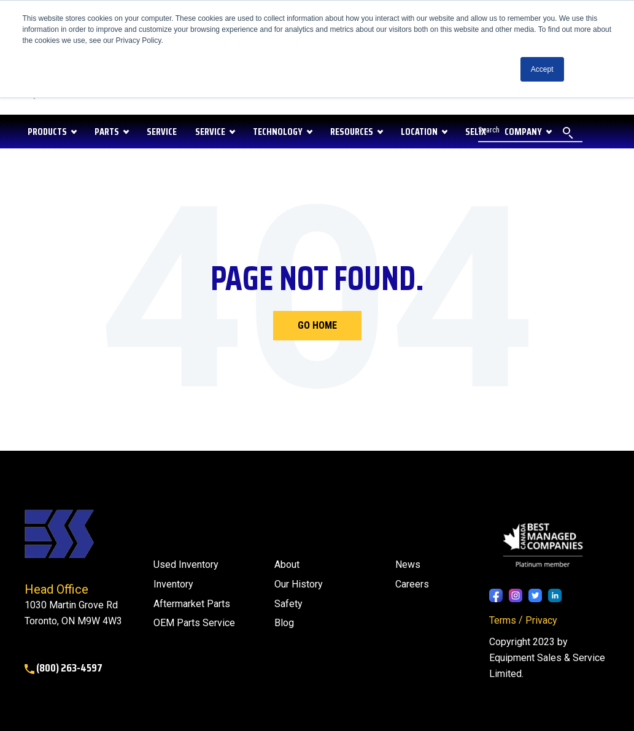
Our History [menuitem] (298, 584)
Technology (278, 131)
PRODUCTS (47, 131)
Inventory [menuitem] (173, 584)
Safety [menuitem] (288, 604)
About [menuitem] (287, 564)
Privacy (541, 620)
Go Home (317, 325)
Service (210, 131)
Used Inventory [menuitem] (185, 564)
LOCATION (419, 131)
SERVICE (162, 131)
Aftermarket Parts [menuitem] (191, 604)
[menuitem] (284, 623)
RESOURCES (351, 131)
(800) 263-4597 (63, 668)
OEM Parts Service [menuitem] (194, 623)
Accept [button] (542, 69)
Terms (502, 620)
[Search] (530, 131)
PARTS (107, 131)
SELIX (475, 131)
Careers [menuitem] (412, 584)
